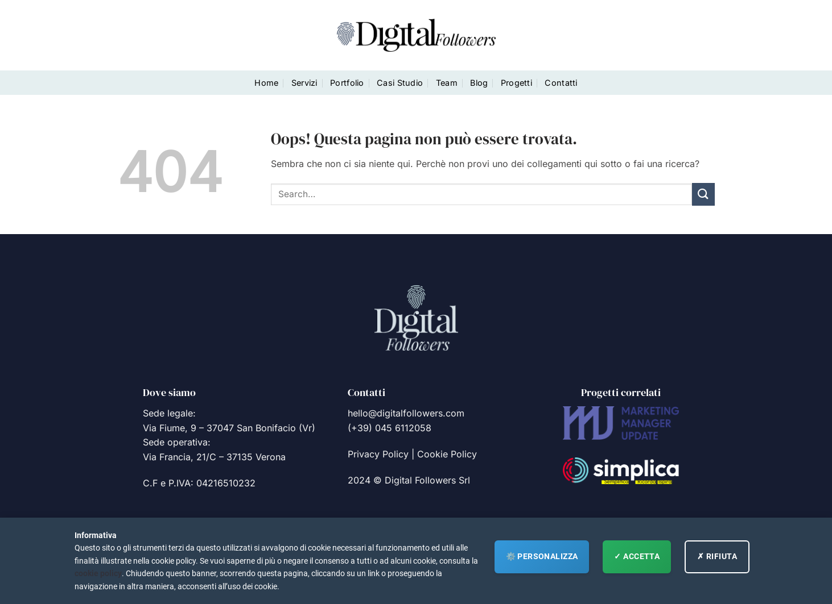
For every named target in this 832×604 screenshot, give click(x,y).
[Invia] (703, 194)
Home (266, 83)
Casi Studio (400, 83)
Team (447, 83)
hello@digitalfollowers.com (406, 413)
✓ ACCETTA (637, 556)
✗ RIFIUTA (717, 556)
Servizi (304, 83)
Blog (479, 83)
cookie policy (98, 573)
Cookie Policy (447, 454)
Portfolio (347, 83)
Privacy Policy (378, 454)
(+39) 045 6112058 (389, 428)
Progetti (516, 83)
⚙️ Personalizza (542, 556)
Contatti (561, 83)
